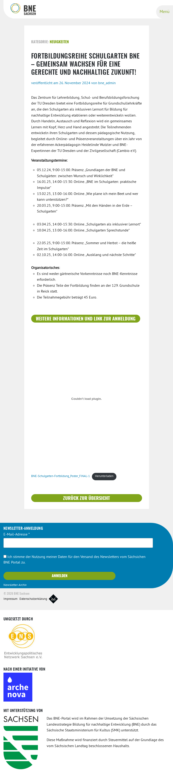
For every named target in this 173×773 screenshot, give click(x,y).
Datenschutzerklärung (33, 599)
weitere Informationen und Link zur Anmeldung (86, 319)
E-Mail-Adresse (16, 534)
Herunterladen (104, 476)
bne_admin (107, 83)
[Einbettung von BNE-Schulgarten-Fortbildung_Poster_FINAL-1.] (86, 399)
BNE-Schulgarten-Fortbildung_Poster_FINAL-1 (60, 476)
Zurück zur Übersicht (86, 498)
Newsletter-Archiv (15, 585)
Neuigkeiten (59, 42)
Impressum (10, 599)
